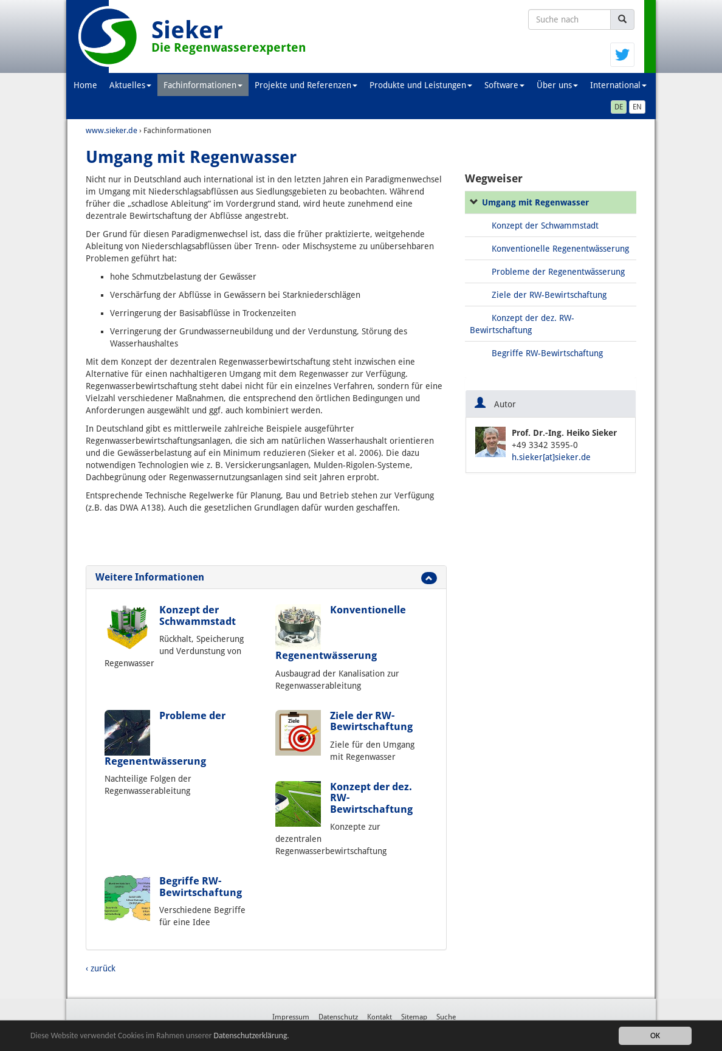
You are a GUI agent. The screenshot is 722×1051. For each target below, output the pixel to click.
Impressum (290, 1017)
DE (618, 107)
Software (504, 85)
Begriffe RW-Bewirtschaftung (200, 886)
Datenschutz (338, 1017)
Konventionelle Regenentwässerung (560, 248)
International (618, 85)
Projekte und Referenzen (306, 85)
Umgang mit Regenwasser (535, 202)
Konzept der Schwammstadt (197, 615)
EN (637, 107)
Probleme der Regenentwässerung (558, 272)
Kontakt (379, 1017)
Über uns (557, 85)
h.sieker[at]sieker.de (551, 457)
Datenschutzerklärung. (251, 1035)
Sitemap (414, 1017)
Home (85, 85)
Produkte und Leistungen (421, 85)
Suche (446, 1017)
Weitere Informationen (149, 577)
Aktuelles (130, 85)
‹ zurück (100, 968)
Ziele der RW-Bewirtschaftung (371, 720)
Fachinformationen (202, 85)
